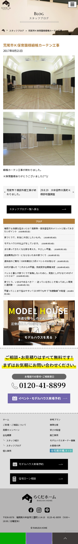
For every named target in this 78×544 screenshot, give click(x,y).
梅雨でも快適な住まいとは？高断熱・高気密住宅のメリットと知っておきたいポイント (39, 230)
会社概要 (7, 435)
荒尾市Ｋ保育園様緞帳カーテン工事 (45, 31)
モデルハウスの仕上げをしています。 (29, 243)
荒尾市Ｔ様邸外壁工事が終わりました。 (21, 192)
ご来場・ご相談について (14, 424)
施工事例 (54, 435)
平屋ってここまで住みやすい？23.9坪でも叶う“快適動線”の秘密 (39, 292)
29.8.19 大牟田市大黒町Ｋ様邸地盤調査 (55, 192)
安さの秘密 (55, 429)
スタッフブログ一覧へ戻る (24, 209)
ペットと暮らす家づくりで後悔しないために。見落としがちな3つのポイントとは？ (38, 274)
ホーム (6, 419)
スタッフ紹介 (12, 440)
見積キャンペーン (11, 429)
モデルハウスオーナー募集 (62, 440)
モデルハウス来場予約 (28, 464)
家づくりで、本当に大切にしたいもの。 (30, 237)
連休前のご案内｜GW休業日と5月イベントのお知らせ (36, 261)
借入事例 (7, 450)
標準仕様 (54, 424)
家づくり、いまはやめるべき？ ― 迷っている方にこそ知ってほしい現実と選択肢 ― (38, 283)
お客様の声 (55, 445)
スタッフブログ (16, 31)
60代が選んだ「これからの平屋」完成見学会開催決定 (37, 266)
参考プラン (55, 419)
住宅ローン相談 (24, 479)
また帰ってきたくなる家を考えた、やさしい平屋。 (35, 249)
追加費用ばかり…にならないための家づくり (32, 255)
